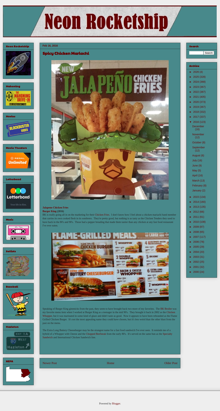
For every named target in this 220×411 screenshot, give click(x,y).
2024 (196, 81)
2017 (196, 116)
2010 (196, 221)
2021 (196, 96)
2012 (196, 211)
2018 (196, 111)
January (197, 190)
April (195, 175)
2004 (196, 251)
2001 (196, 266)
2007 (196, 236)
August (196, 155)
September (198, 147)
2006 (196, 241)
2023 (196, 86)
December (198, 126)
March (196, 180)
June (195, 165)
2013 (196, 206)
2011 (196, 216)
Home (110, 363)
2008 (196, 231)
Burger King (49, 211)
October (197, 142)
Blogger (116, 403)
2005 (196, 246)
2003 (196, 256)
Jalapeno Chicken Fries (55, 207)
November (198, 134)
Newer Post (50, 363)
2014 (196, 201)
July (195, 160)
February (197, 185)
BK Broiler (166, 308)
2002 (196, 261)
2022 (196, 91)
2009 (196, 226)
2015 (196, 196)
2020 (196, 101)
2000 (196, 271)
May (195, 170)
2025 (196, 76)
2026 (196, 71)
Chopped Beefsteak (96, 334)
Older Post (170, 363)
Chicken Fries (102, 214)
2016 (196, 121)
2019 (196, 106)
